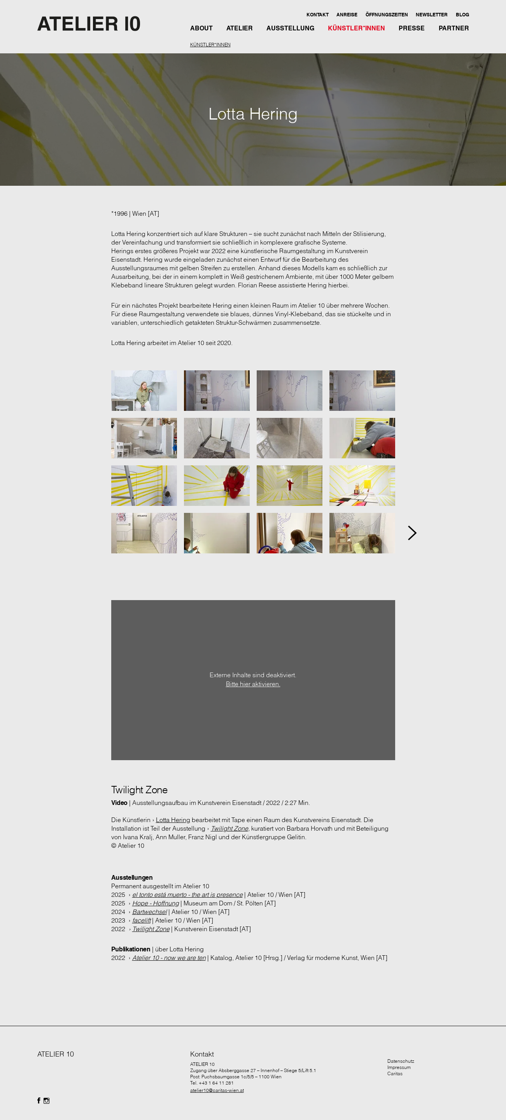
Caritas (395, 1073)
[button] (318, 14)
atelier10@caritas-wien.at (217, 1090)
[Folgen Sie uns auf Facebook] (38, 1101)
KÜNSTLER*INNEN (210, 45)
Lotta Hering (173, 820)
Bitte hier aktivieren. (253, 684)
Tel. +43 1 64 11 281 (212, 1083)
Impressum (399, 1067)
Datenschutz (400, 1061)
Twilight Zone (229, 828)
